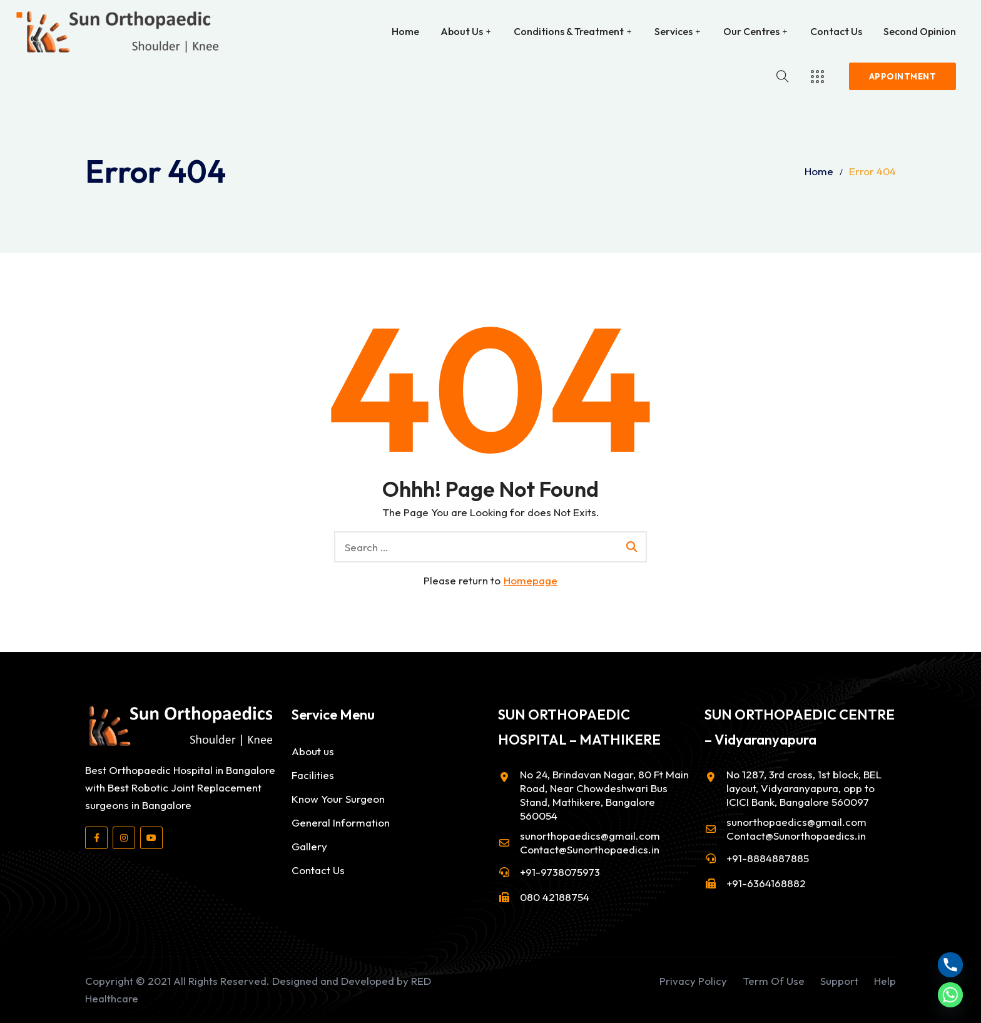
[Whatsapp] (950, 994)
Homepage (530, 580)
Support (839, 980)
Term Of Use (774, 980)
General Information (341, 822)
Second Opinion (919, 31)
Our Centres (751, 31)
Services (673, 31)
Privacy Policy (693, 980)
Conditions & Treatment (569, 31)
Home (405, 31)
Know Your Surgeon (338, 798)
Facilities (313, 774)
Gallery (309, 846)
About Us (461, 31)
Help (885, 980)
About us (313, 751)
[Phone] (950, 964)
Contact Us (836, 31)
